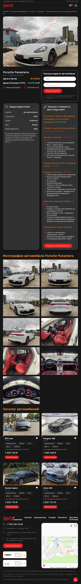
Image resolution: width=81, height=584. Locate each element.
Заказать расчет (52, 91)
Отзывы (52, 517)
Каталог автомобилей (19, 11)
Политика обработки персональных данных (19, 579)
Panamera (41, 11)
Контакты (62, 517)
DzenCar (6, 11)
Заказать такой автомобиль (58, 246)
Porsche (32, 11)
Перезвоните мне (13, 546)
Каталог (28, 517)
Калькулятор (40, 517)
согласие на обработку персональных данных (52, 579)
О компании (17, 518)
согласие (66, 97)
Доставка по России (73, 518)
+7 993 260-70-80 (72, 1)
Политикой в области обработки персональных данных (60, 96)
